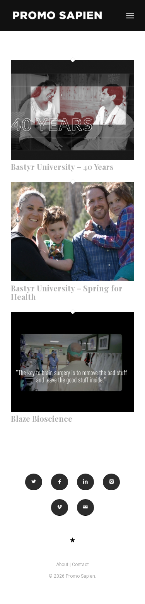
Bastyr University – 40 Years (62, 166)
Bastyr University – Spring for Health (67, 292)
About (62, 564)
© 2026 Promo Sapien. (72, 576)
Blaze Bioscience (41, 418)
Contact (80, 564)
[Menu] (130, 15)
